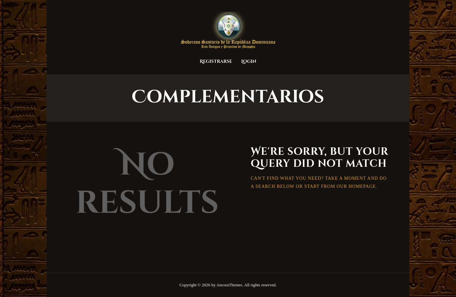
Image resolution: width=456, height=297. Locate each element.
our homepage (356, 186)
